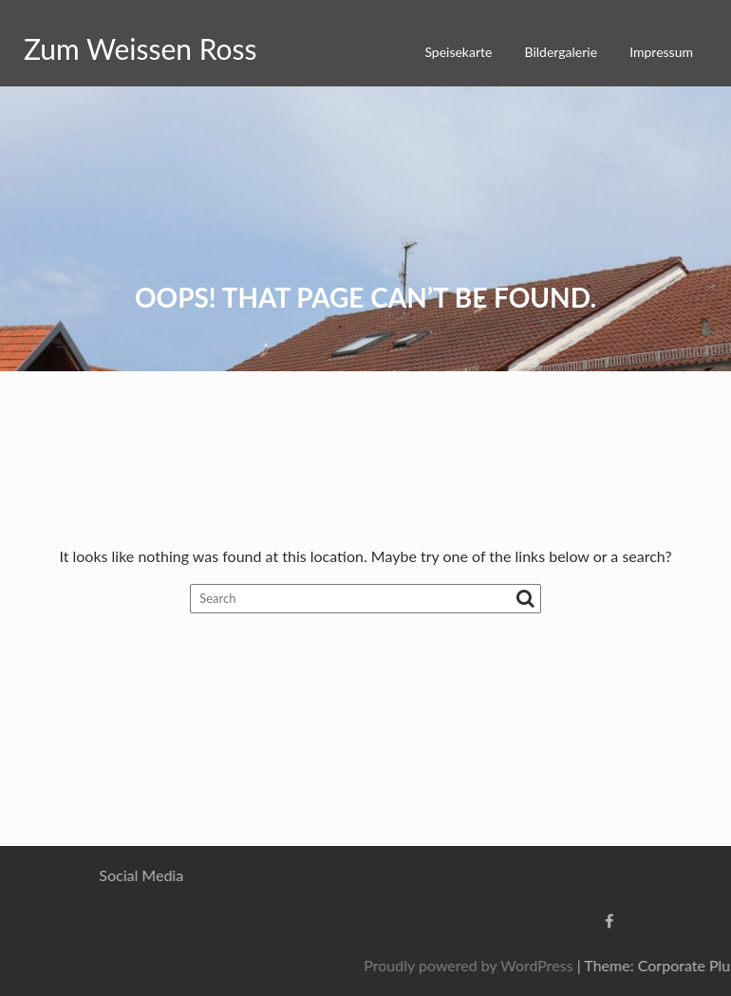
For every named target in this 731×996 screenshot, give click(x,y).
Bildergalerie (561, 52)
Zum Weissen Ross (140, 48)
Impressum (661, 52)
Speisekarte (458, 52)
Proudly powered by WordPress (544, 965)
